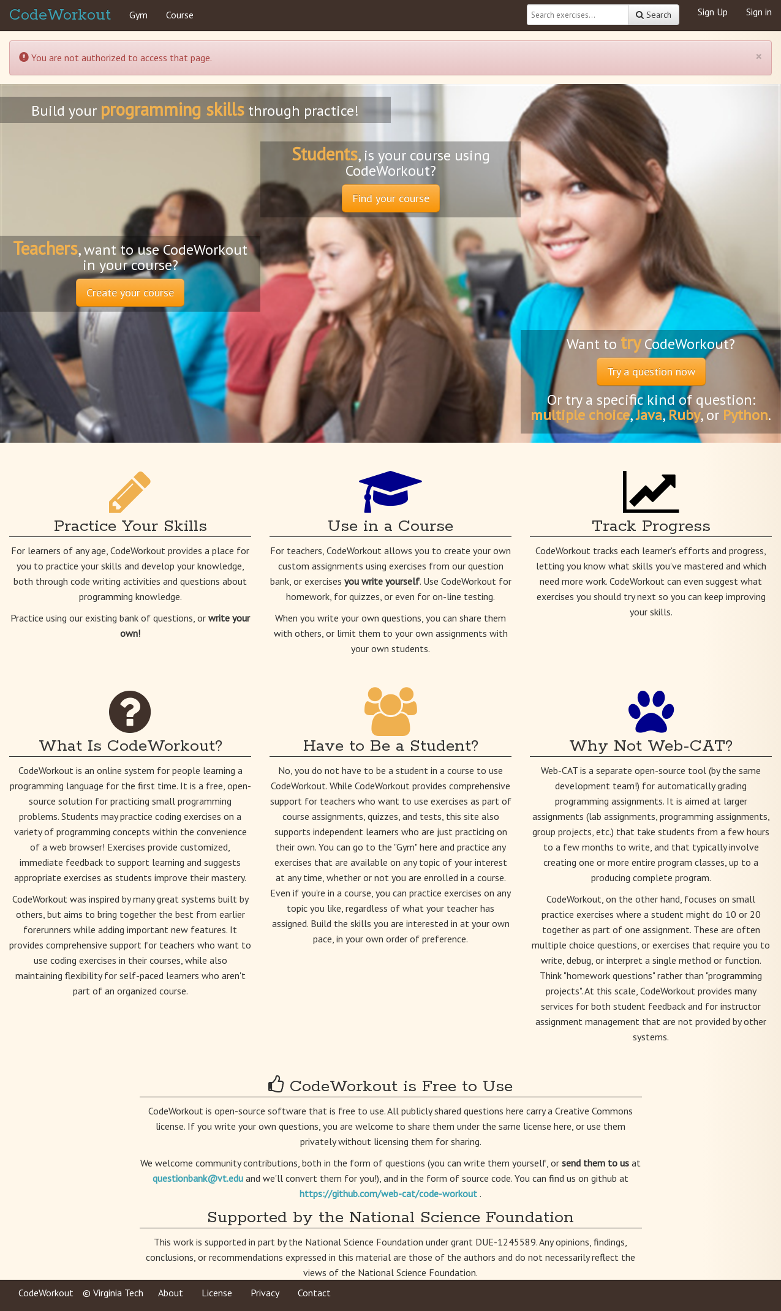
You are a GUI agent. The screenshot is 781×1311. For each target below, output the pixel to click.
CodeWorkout (60, 15)
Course (180, 15)
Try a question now (651, 371)
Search (653, 14)
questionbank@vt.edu (199, 1178)
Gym (138, 15)
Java (649, 414)
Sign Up (713, 12)
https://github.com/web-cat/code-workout (390, 1193)
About (170, 1293)
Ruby (684, 414)
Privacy (265, 1293)
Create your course (130, 292)
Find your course (390, 198)
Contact (314, 1293)
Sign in (759, 12)
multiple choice (580, 414)
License (217, 1293)
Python (745, 414)
